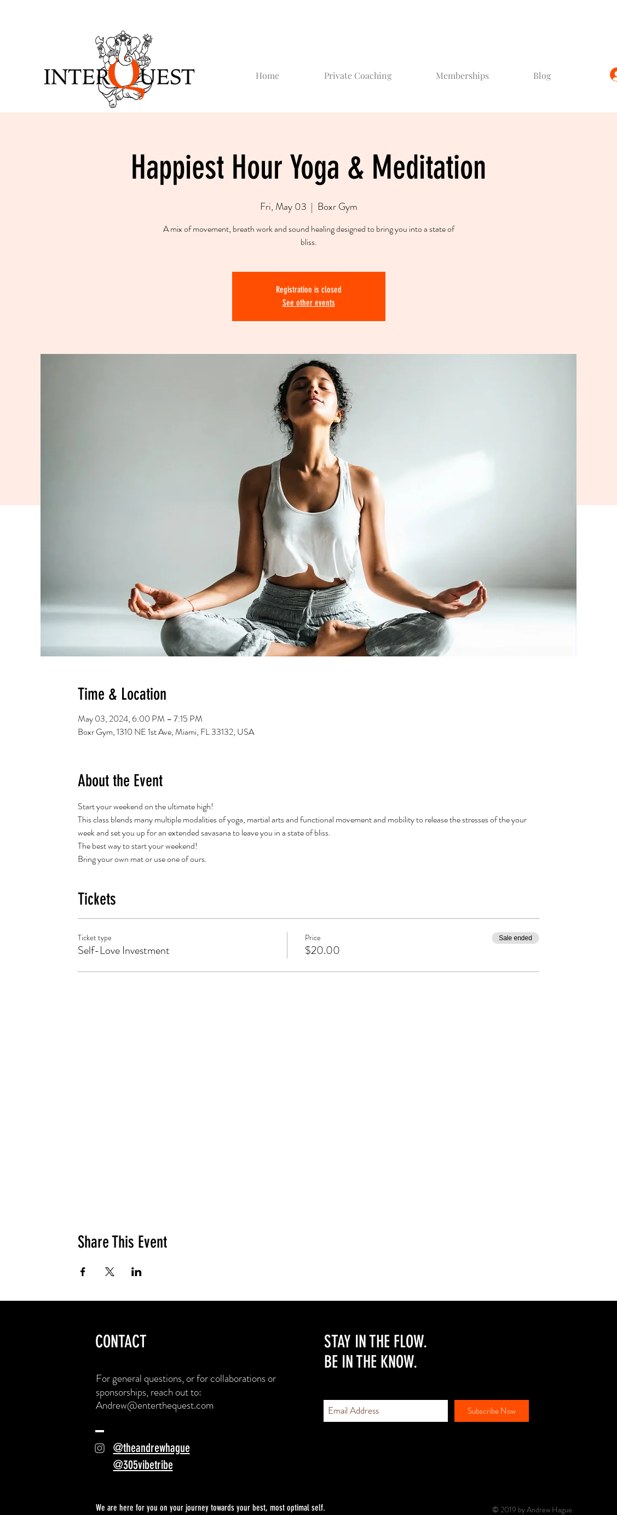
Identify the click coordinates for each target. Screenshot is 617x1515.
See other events (308, 303)
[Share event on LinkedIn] (136, 1271)
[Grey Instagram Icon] (99, 1448)
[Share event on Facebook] (83, 1271)
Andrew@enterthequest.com (155, 1405)
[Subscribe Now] (491, 1411)
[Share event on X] (110, 1271)
